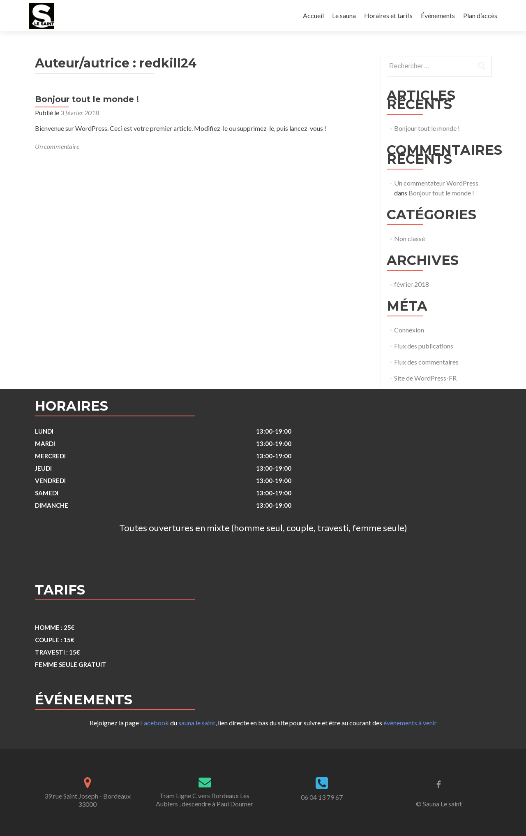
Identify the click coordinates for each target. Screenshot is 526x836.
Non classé (409, 238)
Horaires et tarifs (388, 15)
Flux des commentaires (426, 362)
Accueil (313, 15)
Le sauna (344, 15)
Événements (438, 15)
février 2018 (411, 284)
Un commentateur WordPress (436, 183)
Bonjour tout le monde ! (87, 99)
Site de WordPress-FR (425, 378)
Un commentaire (57, 146)
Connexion (409, 330)
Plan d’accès (480, 15)
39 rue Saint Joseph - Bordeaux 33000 (87, 800)
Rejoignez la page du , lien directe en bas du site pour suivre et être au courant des (263, 723)
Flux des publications (423, 346)
